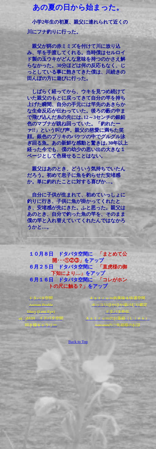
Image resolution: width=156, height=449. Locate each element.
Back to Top (78, 341)
